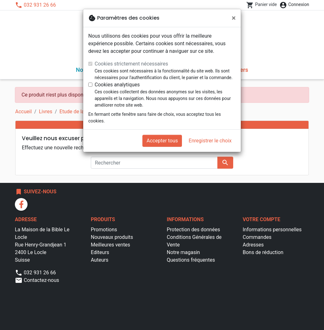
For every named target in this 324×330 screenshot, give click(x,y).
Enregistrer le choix (210, 141)
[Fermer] (234, 18)
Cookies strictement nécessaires (131, 64)
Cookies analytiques (117, 85)
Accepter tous (162, 141)
